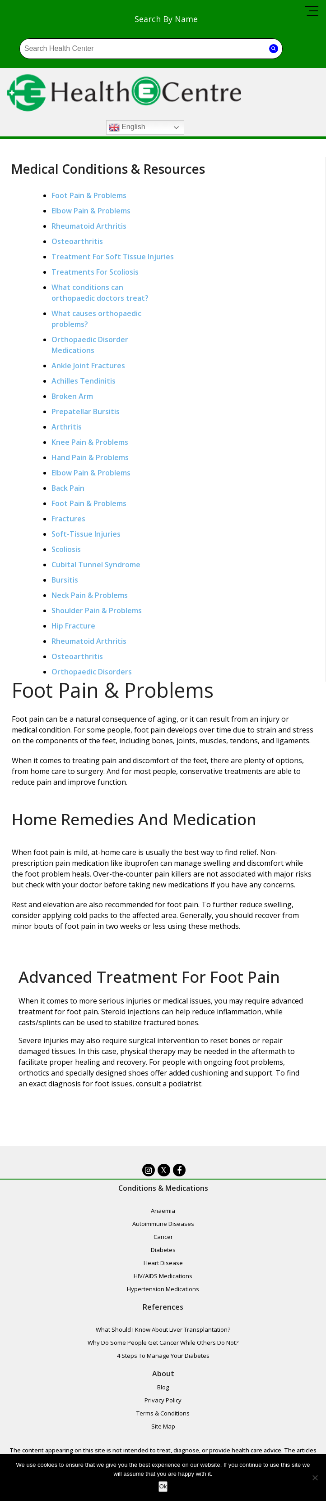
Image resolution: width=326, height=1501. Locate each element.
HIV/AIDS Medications (163, 1277)
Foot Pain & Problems (89, 196)
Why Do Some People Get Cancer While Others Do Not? (163, 1346)
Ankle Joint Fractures (89, 366)
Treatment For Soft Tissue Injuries (113, 257)
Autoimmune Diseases (163, 1225)
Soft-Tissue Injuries (86, 534)
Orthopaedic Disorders (92, 672)
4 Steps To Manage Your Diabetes (163, 1359)
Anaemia (163, 1212)
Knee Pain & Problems (90, 443)
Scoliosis (66, 550)
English (119, 127)
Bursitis (65, 580)
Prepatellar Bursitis (86, 412)
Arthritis (67, 427)
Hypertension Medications (163, 1290)
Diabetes (163, 1251)
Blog (163, 1392)
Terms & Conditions (163, 1418)
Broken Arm (72, 397)
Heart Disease (163, 1264)
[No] (314, 1477)
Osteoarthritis (77, 242)
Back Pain (68, 488)
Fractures (69, 519)
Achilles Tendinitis (84, 381)
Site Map (163, 1431)
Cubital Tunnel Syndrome (96, 565)
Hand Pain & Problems (90, 458)
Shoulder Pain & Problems (97, 611)
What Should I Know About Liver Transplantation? (163, 1333)
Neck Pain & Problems (90, 596)
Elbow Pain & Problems (91, 211)
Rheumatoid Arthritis (89, 226)
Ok (163, 1486)
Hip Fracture (74, 626)
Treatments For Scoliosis (95, 272)
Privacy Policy (163, 1405)
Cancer (163, 1238)
